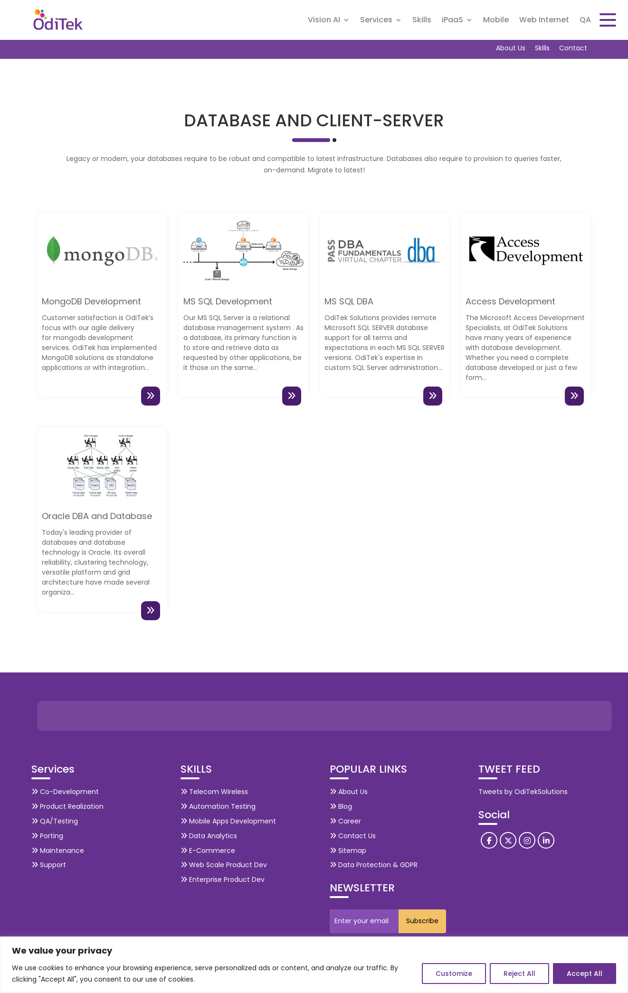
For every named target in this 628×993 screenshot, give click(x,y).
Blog (341, 806)
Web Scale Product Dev (224, 865)
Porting (47, 836)
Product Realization (67, 806)
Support (48, 865)
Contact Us (353, 836)
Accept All (584, 973)
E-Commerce (208, 850)
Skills (421, 21)
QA (585, 21)
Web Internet (544, 21)
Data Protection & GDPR (374, 865)
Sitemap (348, 850)
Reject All (519, 973)
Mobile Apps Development (228, 821)
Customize (454, 973)
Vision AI (324, 21)
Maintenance (57, 850)
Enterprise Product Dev (223, 879)
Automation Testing (218, 806)
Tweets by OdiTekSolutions (523, 791)
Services (376, 21)
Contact (573, 48)
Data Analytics (209, 836)
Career (345, 821)
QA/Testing (54, 821)
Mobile (496, 21)
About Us (510, 48)
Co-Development (65, 791)
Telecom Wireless (214, 791)
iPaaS (452, 21)
